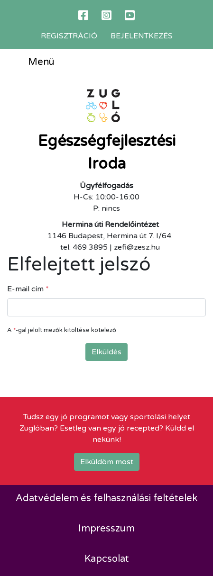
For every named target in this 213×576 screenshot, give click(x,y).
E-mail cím (28, 289)
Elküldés (106, 352)
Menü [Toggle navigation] (34, 62)
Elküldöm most (106, 462)
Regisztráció (69, 36)
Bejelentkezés (142, 36)
